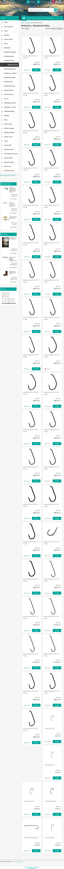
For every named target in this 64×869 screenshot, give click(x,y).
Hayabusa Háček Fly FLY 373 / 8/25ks (51, 244)
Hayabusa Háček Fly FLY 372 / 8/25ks (51, 132)
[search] (55, 10)
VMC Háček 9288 (49, 838)
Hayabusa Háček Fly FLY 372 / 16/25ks (31, 94)
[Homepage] (24, 18)
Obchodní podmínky (48, 18)
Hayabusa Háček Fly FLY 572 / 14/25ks (51, 431)
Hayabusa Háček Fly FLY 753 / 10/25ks (51, 580)
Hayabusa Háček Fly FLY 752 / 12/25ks (51, 505)
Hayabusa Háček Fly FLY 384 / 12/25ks (51, 356)
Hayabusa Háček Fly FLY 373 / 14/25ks (51, 206)
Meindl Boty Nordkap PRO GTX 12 (12, 272)
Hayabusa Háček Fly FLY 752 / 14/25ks (31, 543)
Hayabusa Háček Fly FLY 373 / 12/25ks (31, 206)
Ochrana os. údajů (28, 22)
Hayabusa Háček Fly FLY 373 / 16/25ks (31, 244)
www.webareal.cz (18, 861)
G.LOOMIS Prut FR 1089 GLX (13, 238)
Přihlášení (33, 2)
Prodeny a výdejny (36, 18)
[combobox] (53, 29)
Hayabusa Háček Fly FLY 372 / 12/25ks (31, 57)
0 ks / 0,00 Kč (59, 2)
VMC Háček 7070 (49, 765)
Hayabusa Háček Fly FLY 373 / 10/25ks (51, 169)
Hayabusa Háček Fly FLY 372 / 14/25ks (51, 57)
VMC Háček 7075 (29, 801)
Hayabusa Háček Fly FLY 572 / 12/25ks (31, 431)
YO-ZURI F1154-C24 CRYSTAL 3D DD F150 (12, 204)
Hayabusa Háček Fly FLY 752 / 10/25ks (31, 505)
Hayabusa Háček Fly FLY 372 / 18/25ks (51, 94)
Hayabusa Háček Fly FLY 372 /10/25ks (30, 169)
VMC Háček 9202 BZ (50, 801)
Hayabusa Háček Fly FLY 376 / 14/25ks (31, 318)
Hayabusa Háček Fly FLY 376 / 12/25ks (51, 281)
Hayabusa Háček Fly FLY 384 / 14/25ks (31, 393)
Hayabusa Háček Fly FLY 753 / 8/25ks (51, 655)
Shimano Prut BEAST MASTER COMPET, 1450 (13, 259)
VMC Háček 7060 (49, 729)
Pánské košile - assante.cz (32, 867)
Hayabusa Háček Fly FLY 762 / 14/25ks (31, 730)
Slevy (42, 18)
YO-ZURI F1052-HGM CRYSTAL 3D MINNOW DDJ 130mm (12, 190)
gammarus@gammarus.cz (9, 303)
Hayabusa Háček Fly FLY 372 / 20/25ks (31, 132)
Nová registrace (44, 2)
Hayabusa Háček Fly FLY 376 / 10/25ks (31, 281)
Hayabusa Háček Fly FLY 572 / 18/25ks (51, 468)
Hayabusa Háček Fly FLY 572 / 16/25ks (31, 468)
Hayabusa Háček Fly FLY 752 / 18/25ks (31, 580)
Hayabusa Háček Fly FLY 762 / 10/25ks (31, 692)
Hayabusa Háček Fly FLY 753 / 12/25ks (31, 617)
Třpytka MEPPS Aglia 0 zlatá (13, 217)
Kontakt (28, 18)
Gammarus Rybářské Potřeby (7, 175)
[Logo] (11, 10)
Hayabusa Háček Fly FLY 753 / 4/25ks (51, 617)
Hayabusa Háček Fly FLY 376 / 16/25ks (51, 318)
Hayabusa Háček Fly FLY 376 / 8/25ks (31, 356)
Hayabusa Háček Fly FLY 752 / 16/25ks (51, 543)
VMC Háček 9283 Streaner (31, 838)
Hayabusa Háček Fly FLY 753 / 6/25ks (31, 655)
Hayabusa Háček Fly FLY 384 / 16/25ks (51, 393)
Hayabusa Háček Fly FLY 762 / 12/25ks (51, 692)
